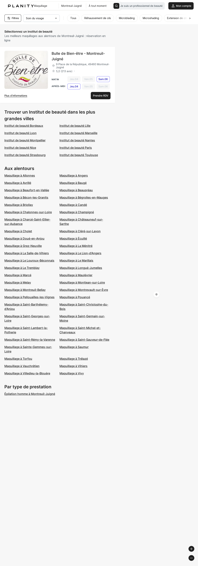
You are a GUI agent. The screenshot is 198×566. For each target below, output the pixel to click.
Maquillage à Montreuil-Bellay (25, 290)
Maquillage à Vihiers (73, 366)
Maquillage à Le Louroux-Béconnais (29, 260)
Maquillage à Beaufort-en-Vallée (26, 190)
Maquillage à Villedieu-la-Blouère (27, 373)
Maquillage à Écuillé (73, 238)
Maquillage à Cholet (18, 231)
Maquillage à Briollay (18, 205)
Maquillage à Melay (17, 282)
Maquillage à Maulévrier (75, 275)
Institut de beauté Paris (75, 147)
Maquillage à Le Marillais (76, 260)
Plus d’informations (15, 95)
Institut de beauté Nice (20, 147)
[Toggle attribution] (194, 563)
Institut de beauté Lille (74, 125)
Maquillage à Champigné (76, 212)
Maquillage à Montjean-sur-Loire (82, 282)
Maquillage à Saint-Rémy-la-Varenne (29, 339)
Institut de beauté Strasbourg (25, 155)
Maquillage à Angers (73, 175)
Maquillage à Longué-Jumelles (80, 268)
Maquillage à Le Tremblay (22, 268)
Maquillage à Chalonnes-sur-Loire (28, 212)
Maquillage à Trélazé (73, 358)
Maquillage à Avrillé (17, 183)
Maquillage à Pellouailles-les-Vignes (29, 297)
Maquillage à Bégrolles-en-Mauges (83, 197)
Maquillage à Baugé (73, 183)
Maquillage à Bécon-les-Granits (26, 197)
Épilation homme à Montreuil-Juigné (29, 394)
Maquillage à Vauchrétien (22, 366)
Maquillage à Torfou (18, 358)
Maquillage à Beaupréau (76, 190)
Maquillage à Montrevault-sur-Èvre (83, 290)
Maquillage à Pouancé (74, 297)
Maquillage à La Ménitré (75, 246)
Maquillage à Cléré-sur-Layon (80, 231)
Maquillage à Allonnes (19, 175)
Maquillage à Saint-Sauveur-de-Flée (84, 339)
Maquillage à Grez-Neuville (23, 246)
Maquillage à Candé (73, 205)
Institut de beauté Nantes (77, 140)
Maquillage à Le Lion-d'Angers (80, 253)
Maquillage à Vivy (71, 373)
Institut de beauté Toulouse (78, 155)
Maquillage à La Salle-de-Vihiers (26, 253)
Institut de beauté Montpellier (25, 140)
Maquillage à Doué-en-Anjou (24, 238)
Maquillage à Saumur (74, 347)
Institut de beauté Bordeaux (23, 125)
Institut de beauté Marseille (78, 133)
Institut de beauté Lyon (20, 133)
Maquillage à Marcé (17, 275)
